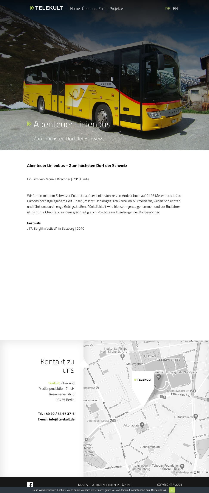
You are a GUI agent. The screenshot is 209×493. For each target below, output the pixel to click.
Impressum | (86, 485)
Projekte (116, 8)
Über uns (89, 8)
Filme (103, 8)
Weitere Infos (158, 490)
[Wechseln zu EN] (175, 8)
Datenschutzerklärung (113, 485)
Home (75, 8)
